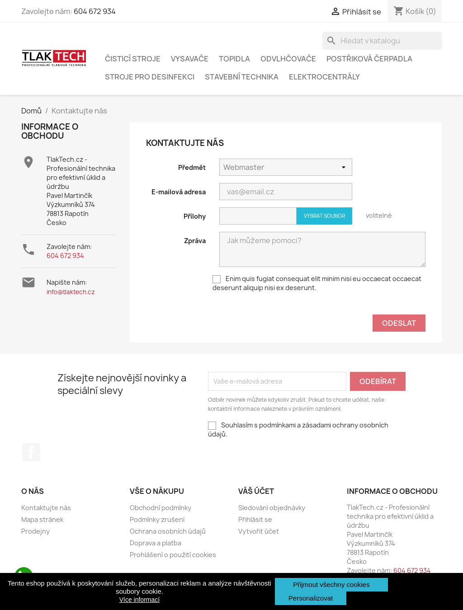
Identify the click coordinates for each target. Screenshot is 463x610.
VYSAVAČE (189, 59)
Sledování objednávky (271, 507)
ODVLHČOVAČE (288, 59)
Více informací (139, 599)
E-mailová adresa (178, 192)
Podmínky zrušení (157, 519)
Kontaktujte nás (46, 507)
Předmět (192, 167)
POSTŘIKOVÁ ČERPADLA (369, 59)
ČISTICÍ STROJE (133, 59)
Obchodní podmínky (160, 507)
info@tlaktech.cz (71, 292)
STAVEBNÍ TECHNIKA (242, 77)
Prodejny (35, 531)
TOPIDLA (234, 59)
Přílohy (195, 216)
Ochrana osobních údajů (168, 531)
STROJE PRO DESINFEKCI (149, 77)
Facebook (31, 452)
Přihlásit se (255, 519)
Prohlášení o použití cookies (173, 554)
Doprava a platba (155, 543)
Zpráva (195, 240)
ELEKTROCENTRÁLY (324, 77)
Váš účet (256, 491)
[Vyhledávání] (382, 41)
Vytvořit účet (258, 531)
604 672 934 (95, 11)
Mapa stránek (42, 519)
